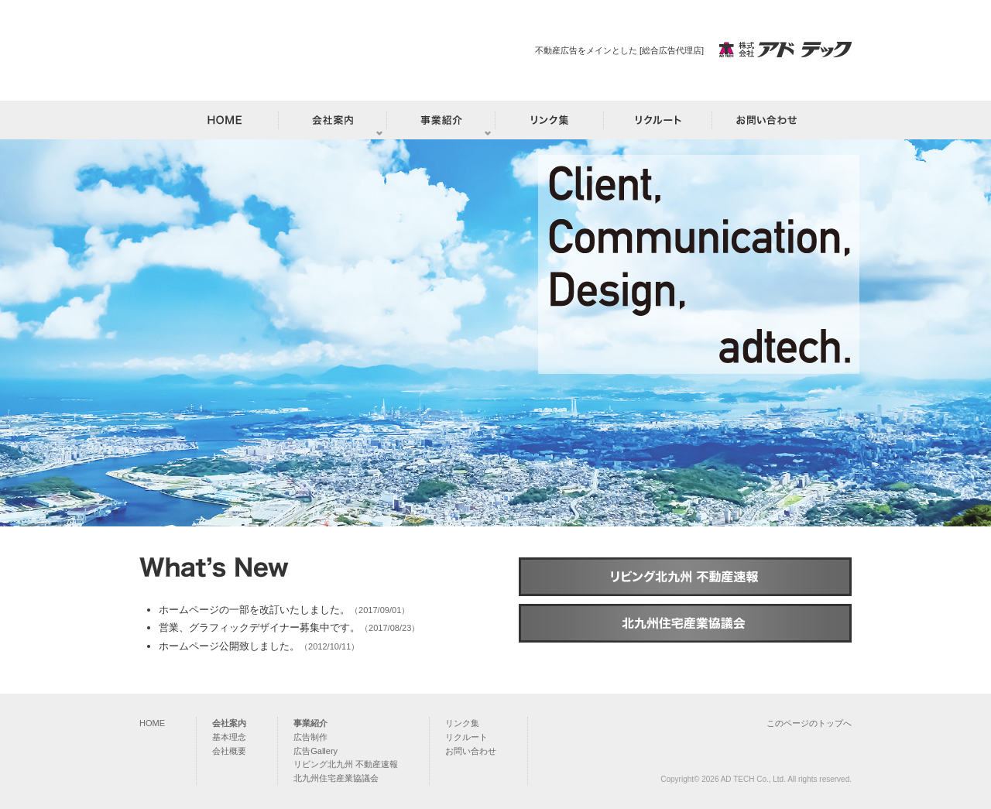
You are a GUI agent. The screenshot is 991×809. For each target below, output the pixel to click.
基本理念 (229, 737)
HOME (152, 723)
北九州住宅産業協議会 (336, 778)
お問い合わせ (470, 751)
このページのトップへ (809, 723)
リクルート (466, 737)
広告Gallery (315, 751)
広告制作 (310, 737)
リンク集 (462, 723)
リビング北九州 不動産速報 (345, 764)
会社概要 (229, 751)
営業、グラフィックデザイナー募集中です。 (259, 627)
